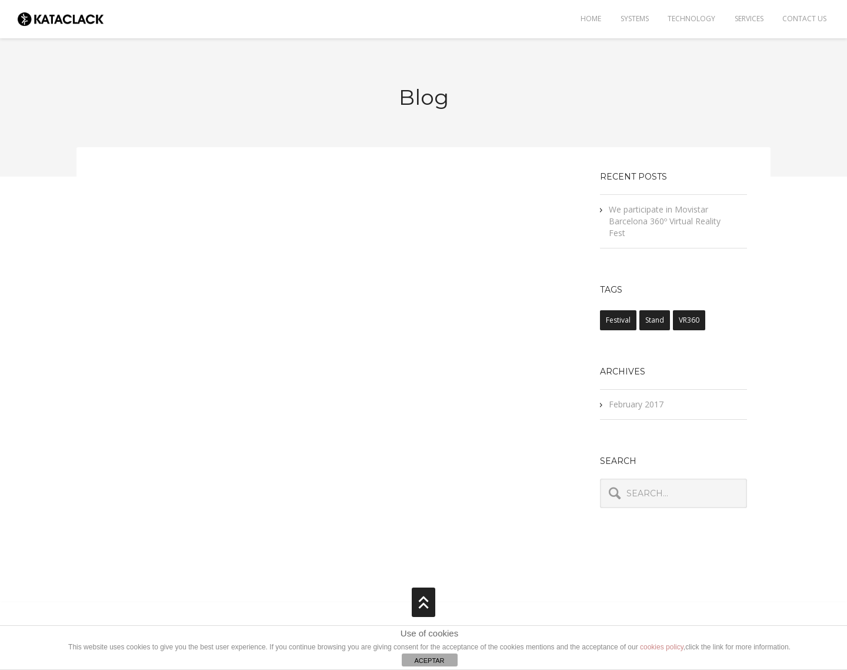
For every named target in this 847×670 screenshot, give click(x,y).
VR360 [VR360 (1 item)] (689, 320)
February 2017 (636, 404)
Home (589, 19)
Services (748, 19)
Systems (633, 19)
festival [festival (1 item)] (618, 320)
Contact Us (804, 19)
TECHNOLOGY (691, 19)
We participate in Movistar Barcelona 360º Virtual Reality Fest (665, 221)
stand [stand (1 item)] (654, 320)
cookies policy (661, 647)
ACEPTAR (429, 660)
